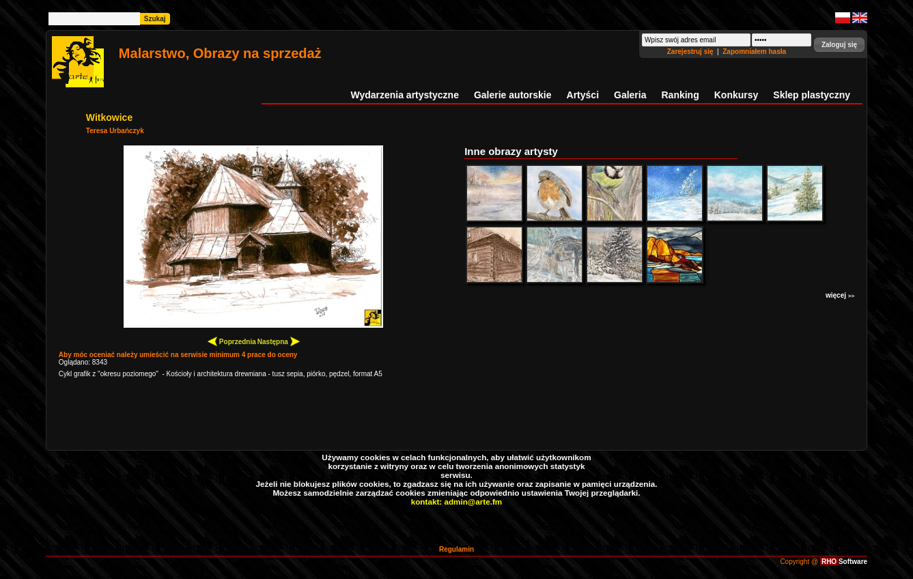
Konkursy (736, 94)
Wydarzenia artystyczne (404, 94)
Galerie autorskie (513, 94)
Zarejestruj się (691, 51)
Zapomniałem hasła (754, 51)
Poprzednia (232, 341)
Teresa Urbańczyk (115, 131)
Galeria (630, 94)
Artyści (583, 94)
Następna (278, 341)
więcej (840, 295)
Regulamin (456, 549)
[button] (839, 45)
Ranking (680, 94)
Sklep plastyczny (811, 94)
